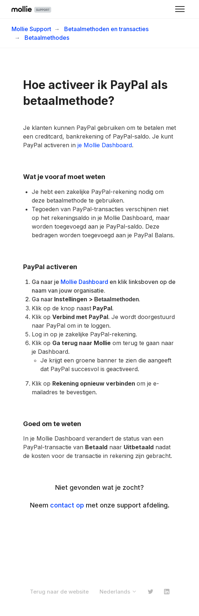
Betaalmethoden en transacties (106, 29)
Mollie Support (31, 29)
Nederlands (118, 591)
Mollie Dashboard (84, 281)
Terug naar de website (59, 591)
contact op (67, 505)
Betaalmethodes (47, 37)
